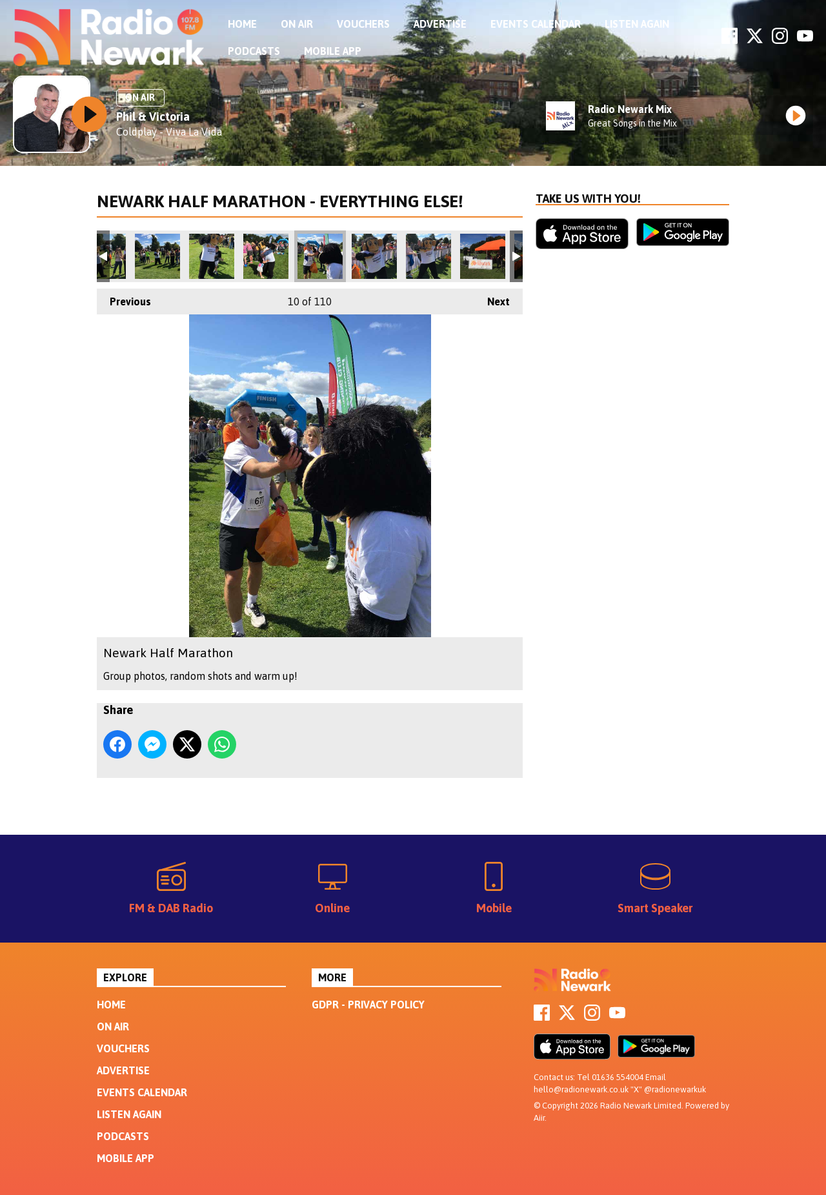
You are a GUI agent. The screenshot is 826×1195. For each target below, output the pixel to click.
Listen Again (637, 24)
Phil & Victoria (153, 116)
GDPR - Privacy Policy (368, 1004)
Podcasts (254, 51)
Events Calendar (535, 24)
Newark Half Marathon (157, 256)
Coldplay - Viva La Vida (169, 132)
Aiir (539, 1118)
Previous (124, 298)
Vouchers (363, 24)
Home (242, 24)
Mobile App (332, 51)
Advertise (440, 24)
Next (492, 298)
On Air (297, 24)
